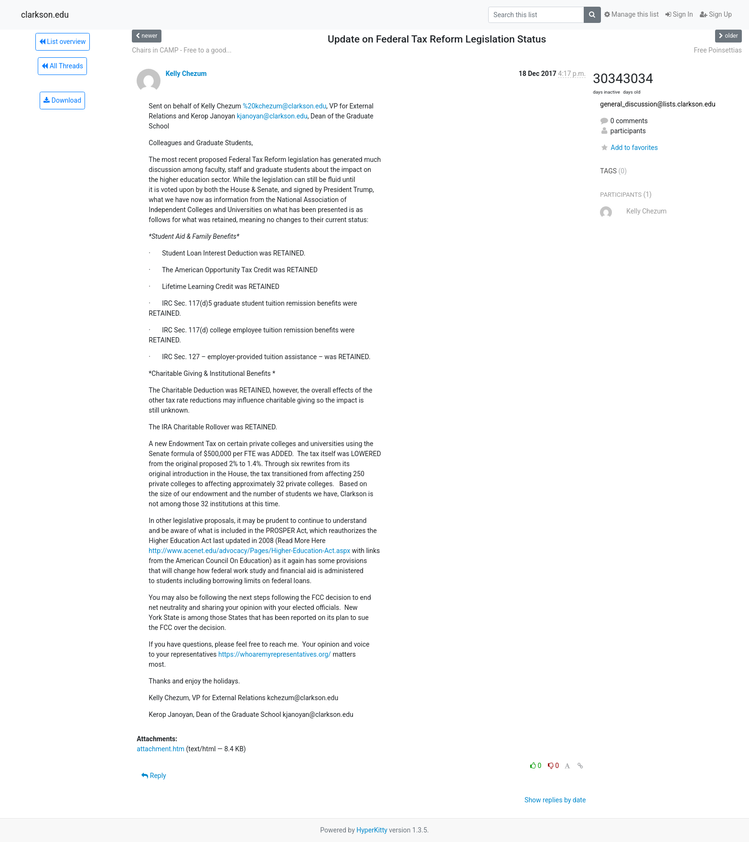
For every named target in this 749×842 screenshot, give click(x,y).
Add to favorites (629, 147)
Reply (153, 775)
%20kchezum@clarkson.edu (284, 106)
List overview (62, 41)
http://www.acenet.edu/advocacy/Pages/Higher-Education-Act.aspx (249, 550)
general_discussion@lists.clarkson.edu (657, 104)
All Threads (62, 66)
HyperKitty (371, 830)
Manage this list (631, 14)
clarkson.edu (45, 15)
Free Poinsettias (718, 50)
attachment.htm (160, 749)
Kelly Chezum (186, 73)
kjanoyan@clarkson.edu (272, 116)
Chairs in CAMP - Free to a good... (181, 50)
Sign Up (716, 14)
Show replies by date (555, 800)
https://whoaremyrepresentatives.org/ (274, 654)
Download (62, 100)
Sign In (679, 14)
